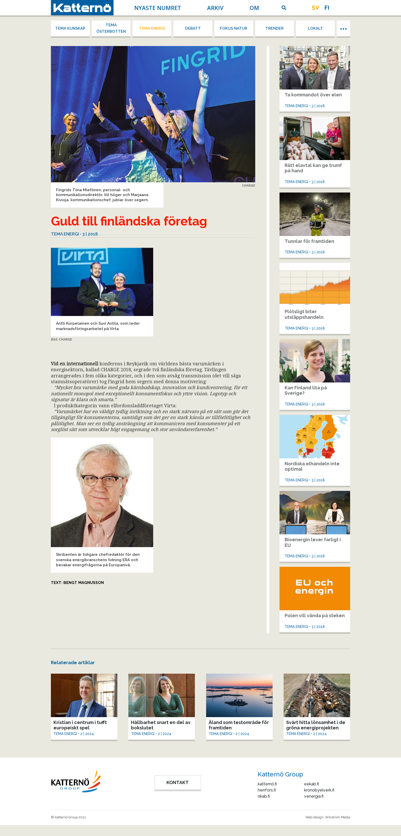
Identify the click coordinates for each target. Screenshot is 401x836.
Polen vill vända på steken (315, 615)
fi (326, 7)
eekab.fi (311, 784)
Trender (274, 28)
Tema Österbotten (111, 28)
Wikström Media (337, 817)
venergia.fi (314, 796)
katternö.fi (267, 784)
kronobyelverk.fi (319, 790)
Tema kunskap (70, 28)
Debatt (193, 28)
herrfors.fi (267, 790)
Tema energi (152, 28)
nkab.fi (264, 796)
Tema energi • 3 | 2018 (74, 233)
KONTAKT (177, 782)
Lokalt (315, 28)
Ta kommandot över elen (313, 94)
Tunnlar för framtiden (309, 241)
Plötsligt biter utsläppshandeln (304, 314)
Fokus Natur (233, 28)
